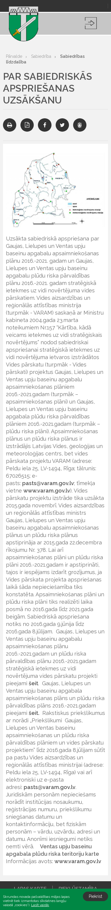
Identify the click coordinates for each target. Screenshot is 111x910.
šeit (33, 683)
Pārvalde (14, 56)
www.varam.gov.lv (46, 490)
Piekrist (95, 896)
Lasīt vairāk (40, 905)
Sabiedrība (41, 56)
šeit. (34, 713)
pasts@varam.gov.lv (48, 483)
